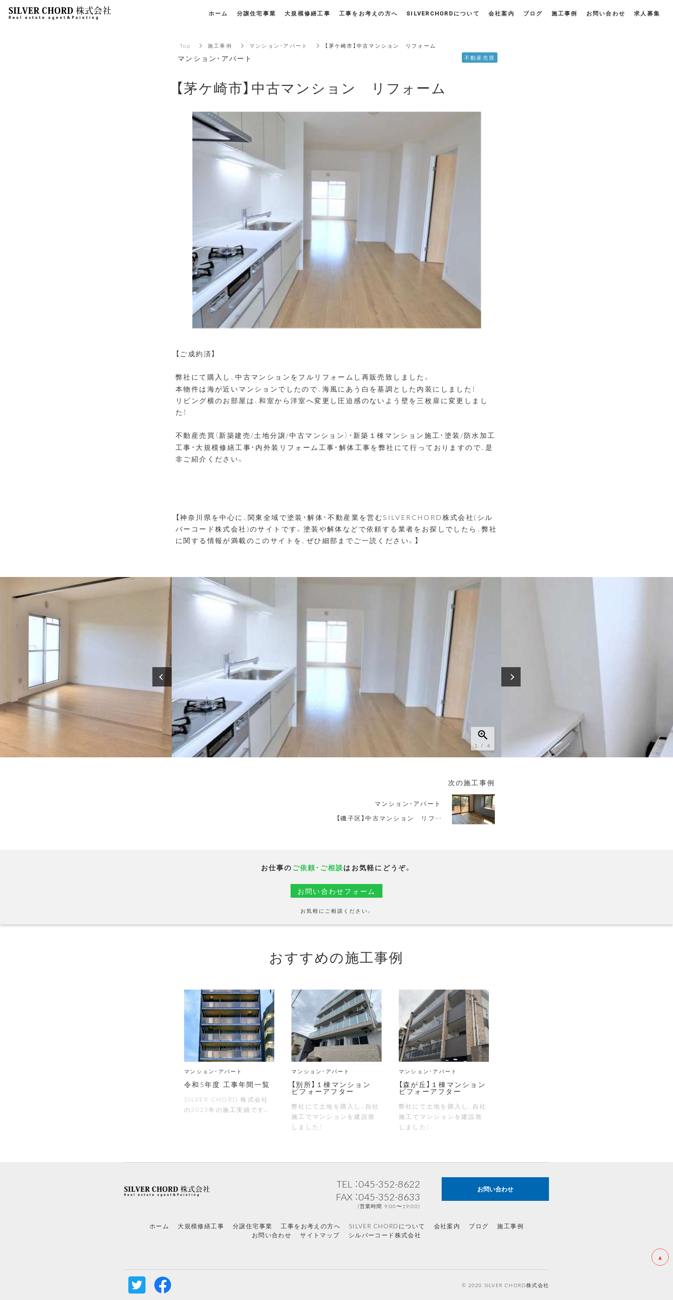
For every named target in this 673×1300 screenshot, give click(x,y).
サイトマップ (320, 1234)
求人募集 (647, 13)
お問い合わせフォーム (336, 891)
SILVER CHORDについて (387, 1225)
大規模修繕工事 (201, 1225)
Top (185, 45)
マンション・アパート (278, 45)
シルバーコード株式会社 (385, 1234)
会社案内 (447, 1225)
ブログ (478, 1225)
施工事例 (220, 45)
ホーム (159, 1225)
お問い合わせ (271, 1234)
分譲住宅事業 (252, 1225)
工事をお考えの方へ (310, 1225)
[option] (336, 667)
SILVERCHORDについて (443, 13)
